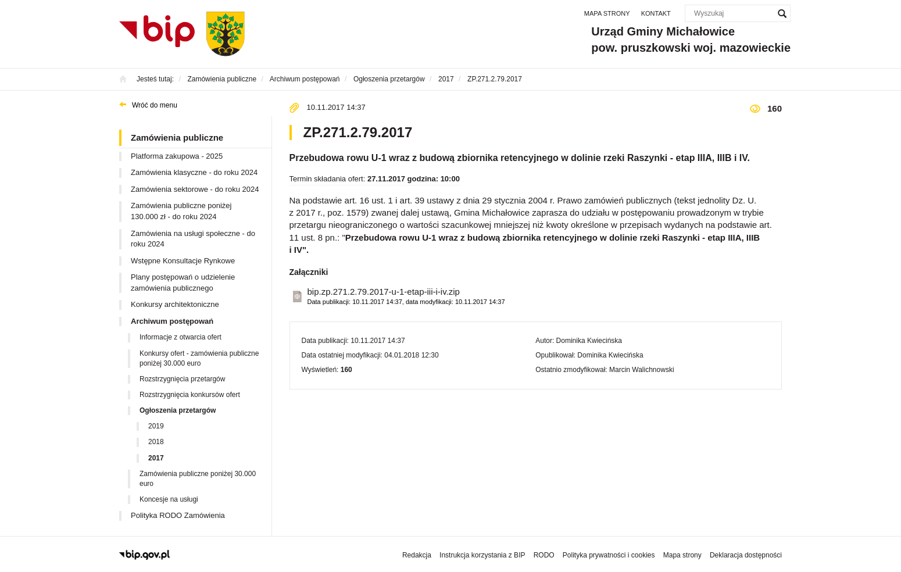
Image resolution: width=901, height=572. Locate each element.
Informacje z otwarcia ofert (180, 337)
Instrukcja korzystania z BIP (482, 555)
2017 (156, 458)
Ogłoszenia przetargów (178, 410)
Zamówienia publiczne (177, 137)
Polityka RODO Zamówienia (178, 515)
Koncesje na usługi (169, 499)
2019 (156, 426)
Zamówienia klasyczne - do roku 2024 (194, 172)
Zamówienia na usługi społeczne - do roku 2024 (193, 239)
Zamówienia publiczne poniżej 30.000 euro (198, 479)
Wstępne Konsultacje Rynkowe (183, 260)
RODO (544, 555)
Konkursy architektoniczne (175, 304)
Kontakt (656, 13)
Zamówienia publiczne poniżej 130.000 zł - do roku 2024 (181, 211)
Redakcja (416, 555)
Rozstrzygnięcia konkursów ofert (190, 395)
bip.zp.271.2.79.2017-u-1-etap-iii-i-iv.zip (406, 297)
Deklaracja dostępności (746, 555)
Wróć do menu (154, 105)
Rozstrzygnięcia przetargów (182, 379)
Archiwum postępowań (172, 321)
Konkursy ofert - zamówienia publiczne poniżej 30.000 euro (199, 358)
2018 (156, 442)
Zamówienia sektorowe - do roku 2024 (195, 189)
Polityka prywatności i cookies (609, 555)
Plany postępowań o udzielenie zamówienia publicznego (183, 282)
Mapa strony (607, 13)
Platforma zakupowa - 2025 (177, 156)
